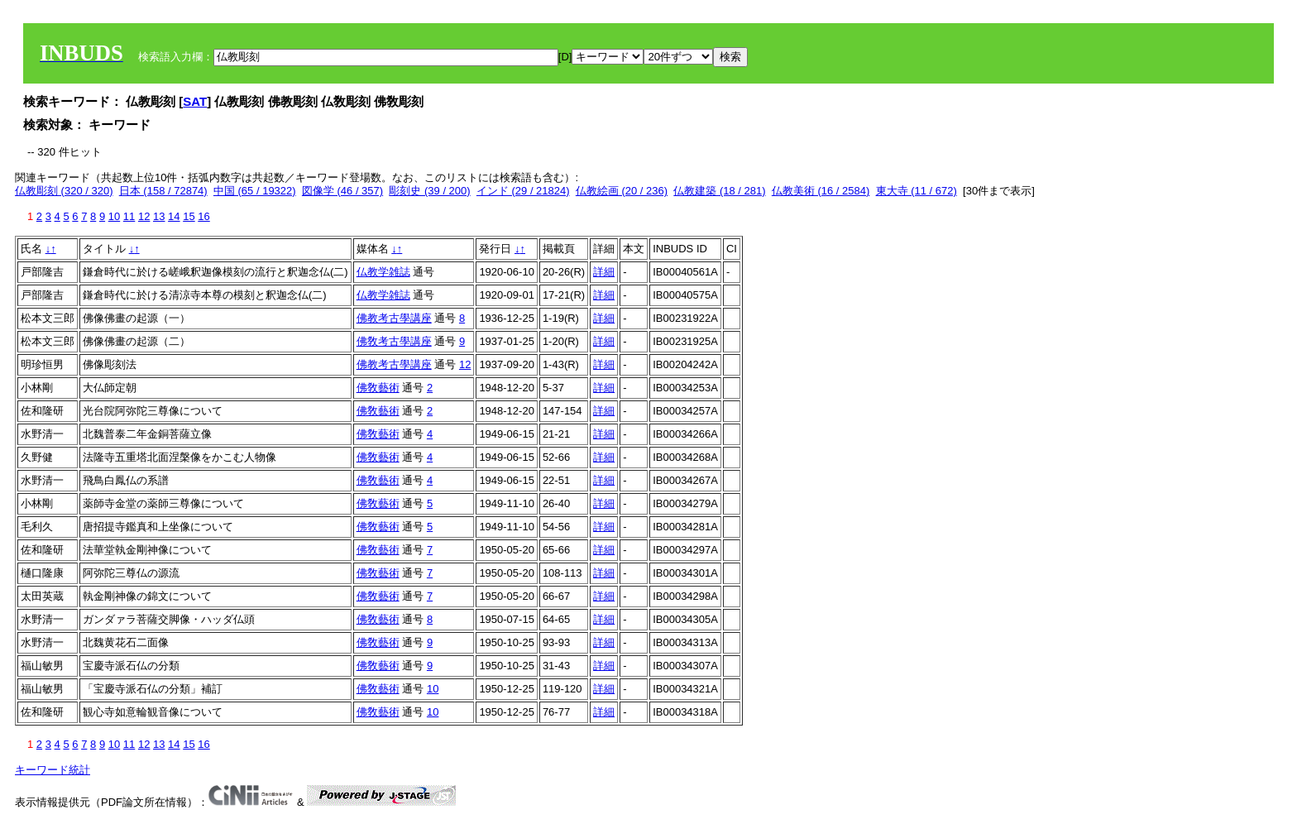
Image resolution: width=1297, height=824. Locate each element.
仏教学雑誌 (383, 272)
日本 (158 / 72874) (163, 190)
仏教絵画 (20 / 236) (622, 190)
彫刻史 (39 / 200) (429, 190)
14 (173, 216)
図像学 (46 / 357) (342, 190)
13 (159, 216)
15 (188, 216)
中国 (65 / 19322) (254, 190)
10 (114, 216)
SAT (195, 101)
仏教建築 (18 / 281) (719, 190)
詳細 (604, 272)
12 (144, 216)
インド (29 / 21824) (523, 190)
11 (129, 216)
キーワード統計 (52, 770)
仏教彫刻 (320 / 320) (64, 190)
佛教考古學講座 (394, 318)
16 (203, 216)
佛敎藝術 (378, 387)
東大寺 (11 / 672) (916, 190)
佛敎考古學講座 (394, 341)
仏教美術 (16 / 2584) (821, 190)
